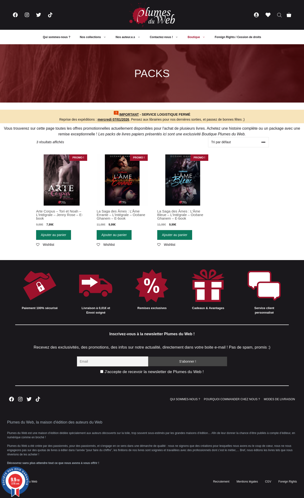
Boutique (199, 37)
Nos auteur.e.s (130, 37)
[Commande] (238, 142)
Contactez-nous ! (166, 37)
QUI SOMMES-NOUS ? (185, 399)
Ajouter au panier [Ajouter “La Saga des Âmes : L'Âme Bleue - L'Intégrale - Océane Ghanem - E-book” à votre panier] (174, 235)
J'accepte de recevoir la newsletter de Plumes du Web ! (152, 372)
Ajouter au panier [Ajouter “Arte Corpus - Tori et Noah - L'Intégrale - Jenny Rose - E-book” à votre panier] (53, 235)
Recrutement (221, 481)
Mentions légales (247, 481)
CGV (268, 481)
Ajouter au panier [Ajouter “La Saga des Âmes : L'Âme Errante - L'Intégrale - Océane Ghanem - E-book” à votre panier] (114, 235)
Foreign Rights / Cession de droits (238, 37)
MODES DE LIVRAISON (279, 399)
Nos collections (95, 37)
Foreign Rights (287, 481)
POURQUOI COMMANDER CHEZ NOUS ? (232, 399)
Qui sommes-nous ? (56, 37)
